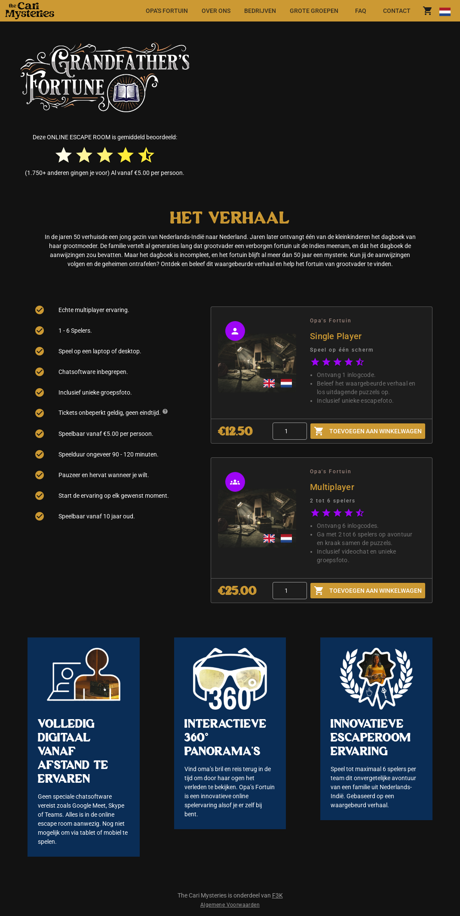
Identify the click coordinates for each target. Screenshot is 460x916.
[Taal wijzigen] (444, 10)
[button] (39, 10)
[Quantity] (290, 431)
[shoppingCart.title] (428, 11)
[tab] (167, 10)
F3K (277, 895)
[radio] (64, 155)
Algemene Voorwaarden (230, 905)
